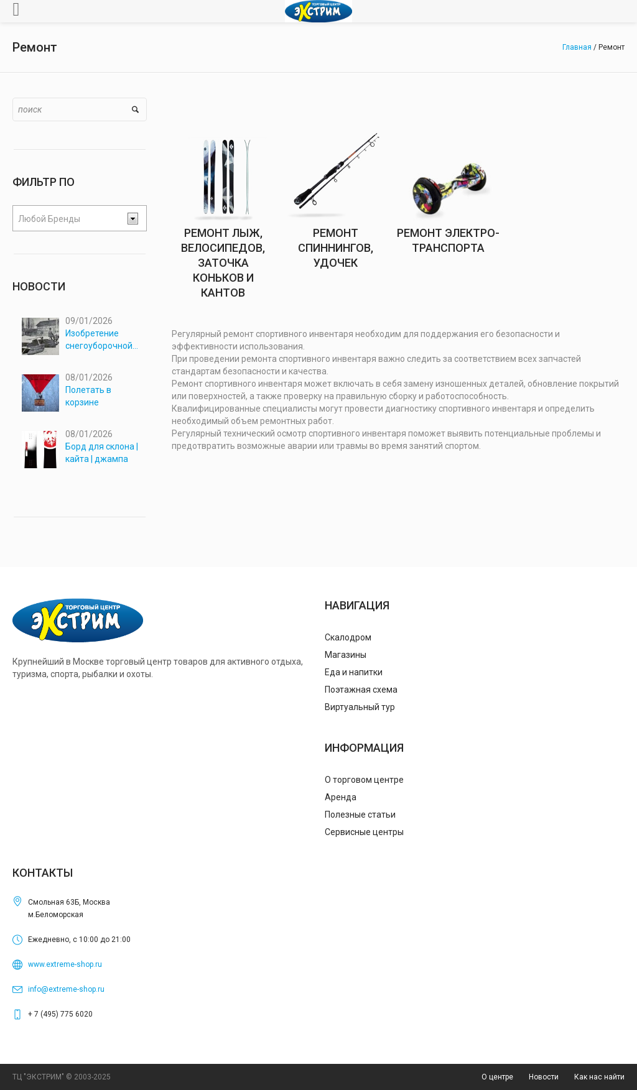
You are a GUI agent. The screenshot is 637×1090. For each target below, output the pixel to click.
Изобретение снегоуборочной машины (99, 340)
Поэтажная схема (361, 690)
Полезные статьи (360, 815)
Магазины (345, 655)
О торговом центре (364, 780)
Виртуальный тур (360, 707)
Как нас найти (599, 1077)
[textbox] (69, 219)
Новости (544, 1077)
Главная (577, 47)
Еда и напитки (354, 672)
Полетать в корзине (88, 396)
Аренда (340, 797)
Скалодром (348, 637)
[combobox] (79, 218)
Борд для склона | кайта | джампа (101, 452)
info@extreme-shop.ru (66, 989)
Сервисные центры (364, 832)
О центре (497, 1077)
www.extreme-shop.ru (65, 964)
